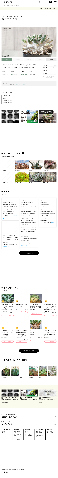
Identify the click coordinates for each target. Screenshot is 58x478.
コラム (26, 431)
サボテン (15, 433)
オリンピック (18, 182)
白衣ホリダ (45, 182)
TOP (55, 421)
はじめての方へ (4, 431)
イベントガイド (39, 429)
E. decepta (25, 67)
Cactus (44, 8)
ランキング (27, 433)
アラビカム (4, 170)
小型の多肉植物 (17, 431)
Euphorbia (49, 8)
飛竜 (21, 377)
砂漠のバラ (17, 170)
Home (41, 8)
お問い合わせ (4, 433)
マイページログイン (50, 431)
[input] (44, 2)
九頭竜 (40, 377)
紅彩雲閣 (31, 377)
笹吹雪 (30, 170)
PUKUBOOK (7, 2)
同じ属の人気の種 (7, 102)
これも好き (6, 96)
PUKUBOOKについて (6, 429)
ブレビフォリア (5, 182)
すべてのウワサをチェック (29, 253)
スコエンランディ (5, 377)
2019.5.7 (23, 245)
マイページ (49, 429)
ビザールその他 (17, 439)
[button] (51, 2)
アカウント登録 (50, 433)
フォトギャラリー (28, 434)
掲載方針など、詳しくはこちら (21, 84)
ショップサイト (7, 315)
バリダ (12, 377)
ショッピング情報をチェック (29, 351)
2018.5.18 (5, 246)
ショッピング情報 (7, 100)
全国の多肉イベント (39, 431)
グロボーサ (50, 377)
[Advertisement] (29, 137)
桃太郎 (30, 182)
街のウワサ (5, 98)
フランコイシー (46, 170)
